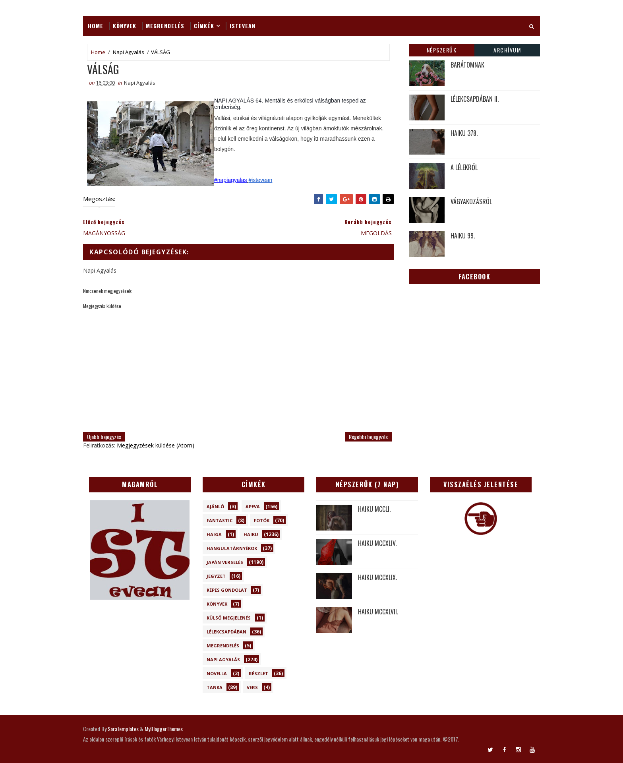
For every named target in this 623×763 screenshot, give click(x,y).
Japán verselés (225, 562)
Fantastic (219, 520)
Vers (252, 687)
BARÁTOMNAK (467, 65)
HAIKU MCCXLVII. (378, 611)
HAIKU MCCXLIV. (377, 543)
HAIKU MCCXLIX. (377, 577)
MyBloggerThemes (164, 728)
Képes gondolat (227, 590)
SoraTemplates (123, 728)
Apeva (253, 506)
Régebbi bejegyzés (368, 436)
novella (217, 673)
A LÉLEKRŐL (464, 167)
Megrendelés (165, 25)
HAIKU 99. (463, 235)
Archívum (507, 50)
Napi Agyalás (128, 52)
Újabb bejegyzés (104, 436)
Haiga (214, 534)
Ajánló (215, 506)
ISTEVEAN (242, 25)
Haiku (251, 534)
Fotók (261, 520)
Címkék (204, 25)
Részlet (258, 673)
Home (95, 25)
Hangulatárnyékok (232, 548)
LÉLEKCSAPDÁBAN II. (475, 99)
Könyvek (124, 25)
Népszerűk (442, 50)
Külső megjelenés (229, 618)
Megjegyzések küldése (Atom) (155, 445)
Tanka (214, 687)
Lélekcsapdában (226, 632)
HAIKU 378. (464, 133)
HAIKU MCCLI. (374, 509)
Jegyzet (216, 576)
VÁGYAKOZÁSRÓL (471, 201)
